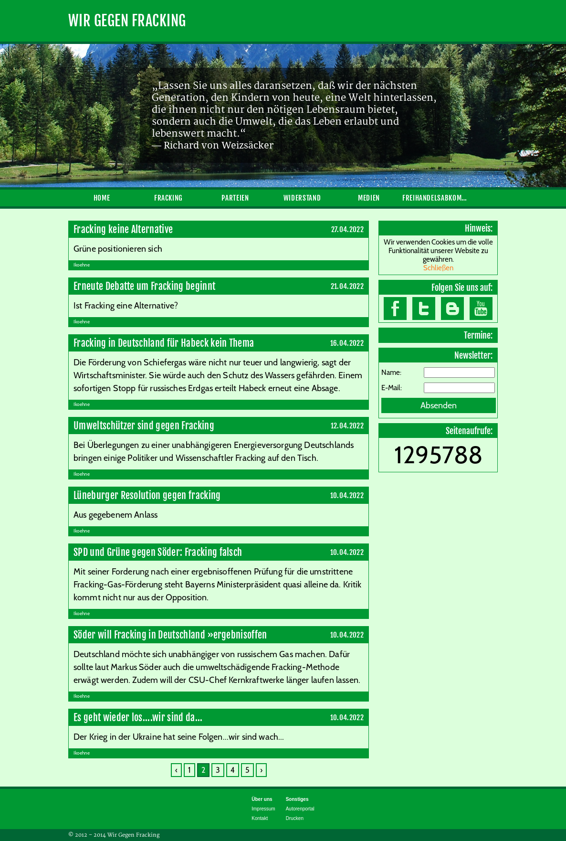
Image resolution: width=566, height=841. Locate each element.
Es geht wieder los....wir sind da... (138, 718)
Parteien (235, 197)
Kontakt (260, 818)
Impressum (263, 808)
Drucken (295, 818)
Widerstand (302, 197)
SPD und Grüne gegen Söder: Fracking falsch (157, 552)
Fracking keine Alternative (123, 229)
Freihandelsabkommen (435, 197)
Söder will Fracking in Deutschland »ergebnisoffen (170, 635)
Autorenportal (300, 808)
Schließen (438, 268)
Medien (369, 197)
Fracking (168, 197)
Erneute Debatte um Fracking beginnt (144, 286)
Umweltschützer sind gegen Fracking (143, 426)
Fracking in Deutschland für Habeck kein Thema (163, 343)
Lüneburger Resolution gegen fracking (147, 495)
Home (102, 197)
